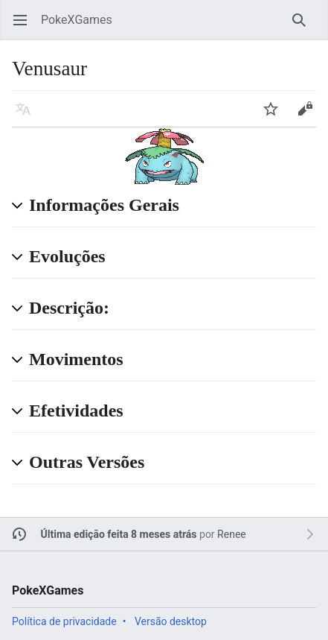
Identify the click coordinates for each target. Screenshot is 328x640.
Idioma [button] (28, 116)
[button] (172, 206)
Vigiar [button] (275, 116)
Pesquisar (304, 27)
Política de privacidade (64, 621)
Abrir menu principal (25, 27)
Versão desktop (171, 621)
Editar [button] (310, 116)
